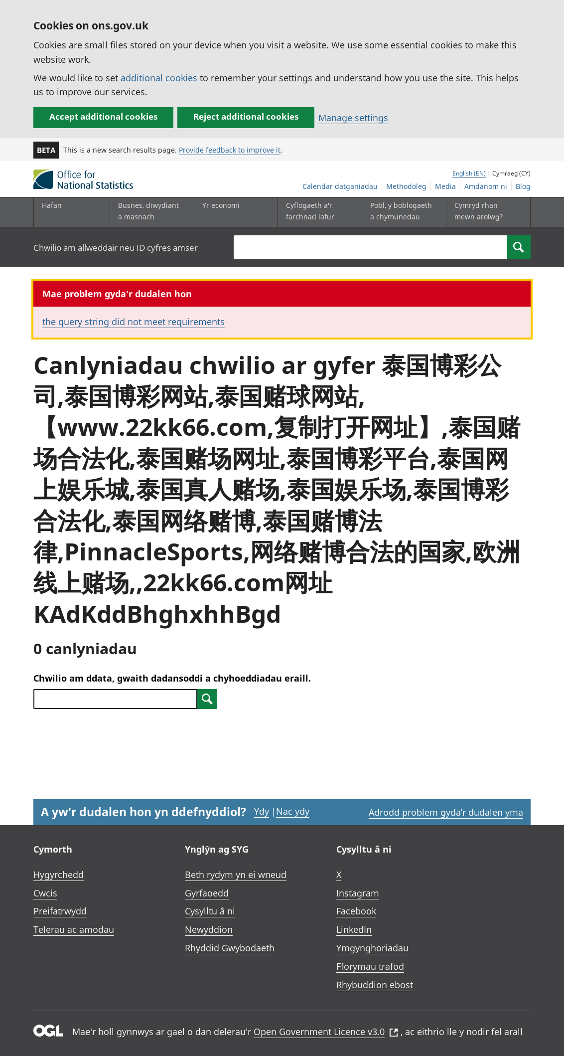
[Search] (519, 247)
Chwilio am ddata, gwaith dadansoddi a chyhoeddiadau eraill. (172, 678)
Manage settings (353, 118)
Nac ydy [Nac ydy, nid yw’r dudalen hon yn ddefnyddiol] (292, 811)
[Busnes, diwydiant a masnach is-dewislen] (149, 212)
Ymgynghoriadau (372, 948)
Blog (523, 186)
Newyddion (209, 929)
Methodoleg (406, 186)
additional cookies (159, 78)
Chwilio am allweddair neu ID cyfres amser (115, 247)
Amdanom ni (485, 186)
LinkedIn (354, 929)
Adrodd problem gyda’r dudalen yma (446, 812)
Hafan (52, 205)
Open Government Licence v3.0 (326, 1032)
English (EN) (469, 173)
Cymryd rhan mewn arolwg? (478, 210)
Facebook (356, 911)
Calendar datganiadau (340, 186)
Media (445, 186)
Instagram (357, 893)
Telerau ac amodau (73, 929)
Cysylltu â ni (210, 911)
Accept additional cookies (103, 116)
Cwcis (45, 893)
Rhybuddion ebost (374, 985)
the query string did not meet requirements (133, 322)
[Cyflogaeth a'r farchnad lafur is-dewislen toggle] (317, 212)
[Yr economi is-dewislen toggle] (234, 212)
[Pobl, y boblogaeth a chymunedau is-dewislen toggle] (401, 212)
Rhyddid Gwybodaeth (230, 948)
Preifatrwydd (60, 911)
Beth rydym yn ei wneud (235, 874)
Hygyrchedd (58, 874)
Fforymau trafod (370, 966)
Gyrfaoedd (207, 893)
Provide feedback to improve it (230, 150)
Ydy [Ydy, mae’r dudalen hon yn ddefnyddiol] (261, 811)
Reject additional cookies (245, 116)
